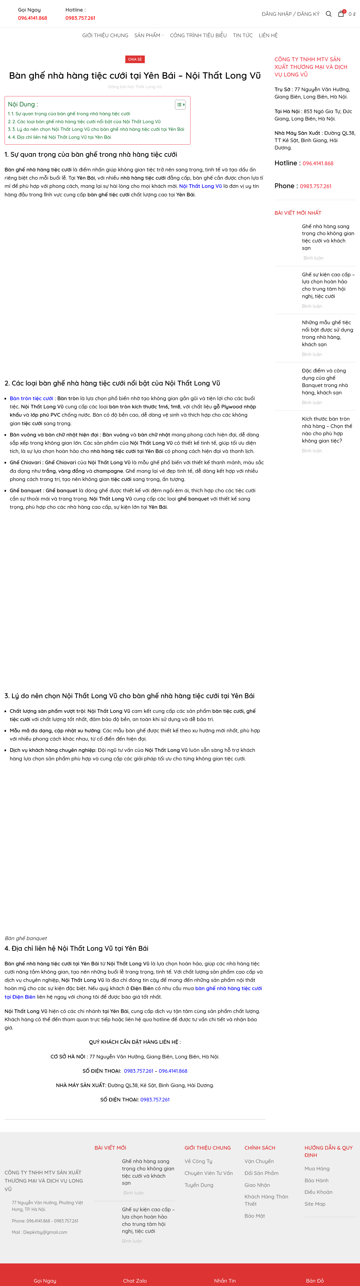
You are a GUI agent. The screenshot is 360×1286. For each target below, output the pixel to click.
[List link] (45, 1221)
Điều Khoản (319, 1192)
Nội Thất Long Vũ (200, 186)
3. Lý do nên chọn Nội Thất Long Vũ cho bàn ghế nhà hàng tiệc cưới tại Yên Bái (98, 129)
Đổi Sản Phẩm (261, 1173)
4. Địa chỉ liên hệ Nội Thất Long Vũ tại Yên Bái (61, 137)
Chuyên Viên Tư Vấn (209, 1173)
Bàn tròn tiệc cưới (31, 398)
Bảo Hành (317, 1180)
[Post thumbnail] (286, 242)
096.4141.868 (32, 18)
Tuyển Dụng (199, 1185)
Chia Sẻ (135, 59)
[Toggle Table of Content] (177, 104)
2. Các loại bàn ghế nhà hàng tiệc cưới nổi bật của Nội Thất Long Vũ (86, 121)
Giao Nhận (257, 1185)
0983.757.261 (138, 1071)
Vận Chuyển (259, 1161)
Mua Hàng (317, 1168)
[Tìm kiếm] (329, 14)
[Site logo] (180, 13)
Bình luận (314, 258)
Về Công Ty (198, 1161)
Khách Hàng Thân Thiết (266, 1200)
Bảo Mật (254, 1215)
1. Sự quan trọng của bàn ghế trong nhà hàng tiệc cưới (71, 114)
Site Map (315, 1204)
